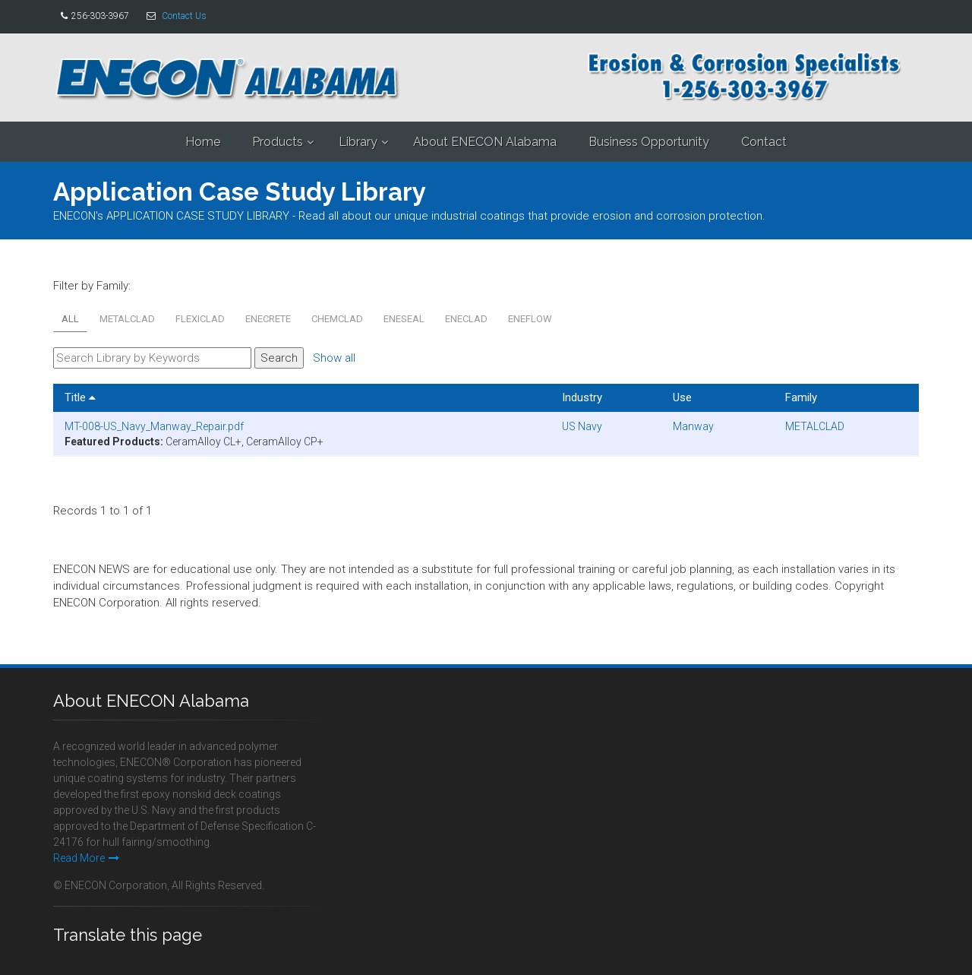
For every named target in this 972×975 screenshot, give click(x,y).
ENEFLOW (530, 318)
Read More (86, 858)
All (70, 318)
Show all (334, 358)
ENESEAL (403, 318)
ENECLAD (466, 318)
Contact (764, 142)
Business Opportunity (649, 142)
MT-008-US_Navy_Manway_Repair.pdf (154, 426)
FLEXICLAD (200, 318)
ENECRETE (268, 318)
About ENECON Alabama (485, 142)
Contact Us (184, 16)
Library (358, 142)
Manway (693, 426)
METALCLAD (127, 318)
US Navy (582, 426)
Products (277, 142)
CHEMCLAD (337, 318)
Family (801, 397)
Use (682, 397)
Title (80, 397)
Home (202, 142)
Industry (582, 397)
